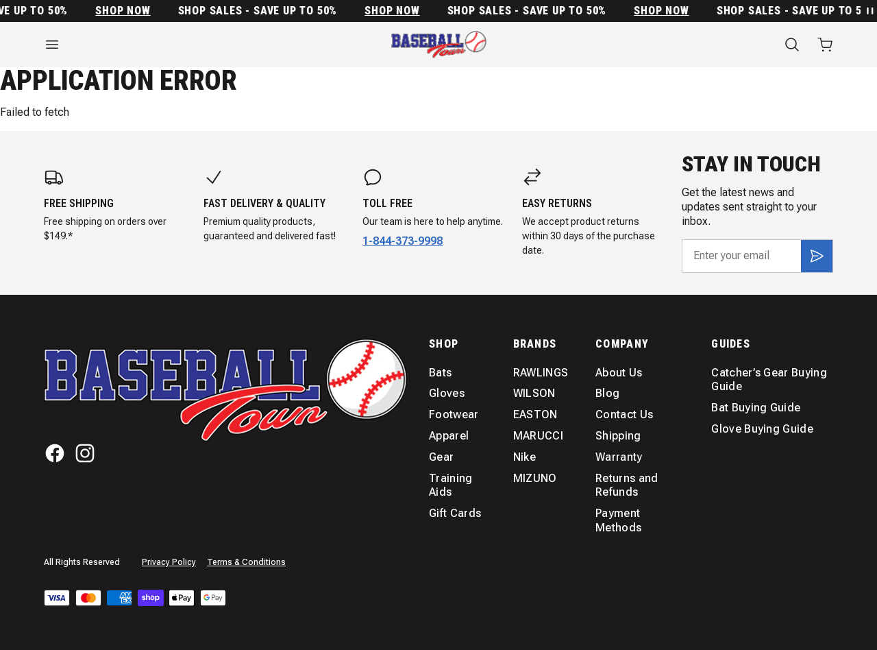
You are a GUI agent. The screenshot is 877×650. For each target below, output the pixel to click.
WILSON (534, 393)
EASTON (535, 414)
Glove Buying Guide (762, 428)
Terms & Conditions (246, 562)
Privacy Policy (169, 562)
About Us (619, 372)
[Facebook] (55, 453)
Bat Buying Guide (755, 407)
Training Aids (451, 485)
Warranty (619, 457)
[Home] (439, 44)
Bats (440, 372)
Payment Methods (618, 520)
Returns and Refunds (626, 485)
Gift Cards (455, 513)
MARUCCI (538, 435)
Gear (441, 457)
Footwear (454, 414)
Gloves (447, 393)
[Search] (792, 44)
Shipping (618, 435)
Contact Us (624, 414)
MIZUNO (535, 478)
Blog (607, 393)
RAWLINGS (541, 372)
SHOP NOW (132, 10)
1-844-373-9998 (402, 241)
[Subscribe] (816, 256)
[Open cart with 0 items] (825, 44)
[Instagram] (85, 453)
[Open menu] (164, 44)
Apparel (449, 435)
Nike (524, 457)
